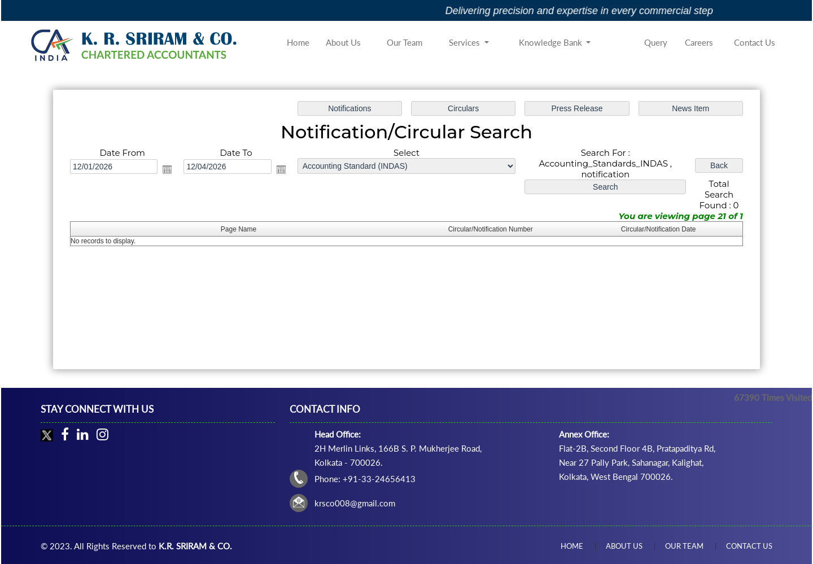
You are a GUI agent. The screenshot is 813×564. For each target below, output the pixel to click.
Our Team (404, 42)
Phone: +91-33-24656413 (365, 479)
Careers (699, 42)
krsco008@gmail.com (354, 503)
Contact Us (754, 42)
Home (298, 42)
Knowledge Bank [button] (551, 42)
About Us (343, 42)
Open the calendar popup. (169, 170)
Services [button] (465, 42)
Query (655, 42)
